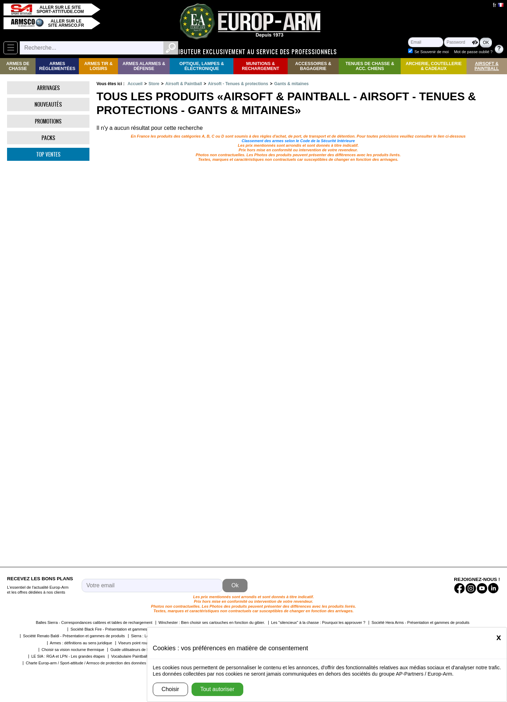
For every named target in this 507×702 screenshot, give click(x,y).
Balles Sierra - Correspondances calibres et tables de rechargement (94, 622)
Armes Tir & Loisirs (98, 66)
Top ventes (48, 154)
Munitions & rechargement (260, 66)
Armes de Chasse (17, 66)
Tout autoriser (217, 689)
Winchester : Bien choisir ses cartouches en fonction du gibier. (211, 622)
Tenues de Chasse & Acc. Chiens (369, 66)
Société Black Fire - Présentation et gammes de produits (118, 629)
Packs (48, 137)
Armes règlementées (57, 66)
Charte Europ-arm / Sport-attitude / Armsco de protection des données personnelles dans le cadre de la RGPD (120, 663)
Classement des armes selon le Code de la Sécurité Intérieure (298, 141)
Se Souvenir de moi (431, 52)
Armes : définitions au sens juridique (81, 643)
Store (154, 83)
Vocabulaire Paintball (129, 656)
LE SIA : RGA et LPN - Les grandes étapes (68, 656)
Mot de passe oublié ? (473, 52)
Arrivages (48, 87)
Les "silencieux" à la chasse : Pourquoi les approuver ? (318, 622)
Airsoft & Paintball (487, 66)
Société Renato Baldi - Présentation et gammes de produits (74, 636)
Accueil (135, 83)
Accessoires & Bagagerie (313, 66)
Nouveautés (48, 104)
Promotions (48, 121)
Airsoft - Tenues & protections (238, 83)
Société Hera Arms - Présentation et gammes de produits (420, 622)
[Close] (499, 637)
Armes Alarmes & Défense (144, 66)
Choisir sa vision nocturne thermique (73, 649)
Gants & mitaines (291, 83)
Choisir (170, 689)
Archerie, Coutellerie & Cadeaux (434, 66)
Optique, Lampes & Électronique (202, 66)
